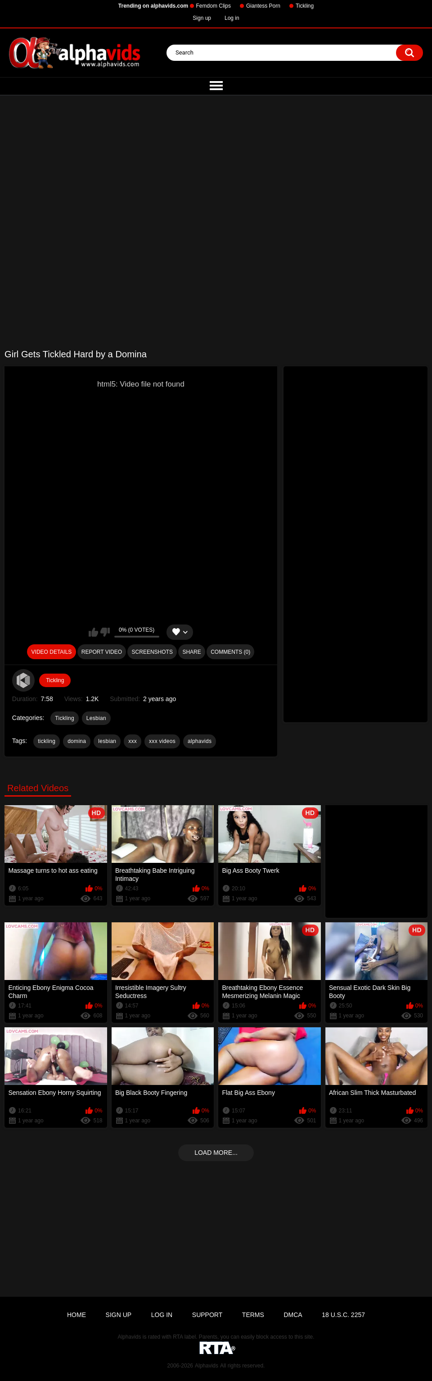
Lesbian (96, 718)
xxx (132, 741)
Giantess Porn (263, 6)
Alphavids (206, 1366)
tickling (46, 741)
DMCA (293, 1314)
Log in (232, 18)
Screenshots (152, 652)
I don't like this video (105, 632)
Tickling (305, 6)
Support (207, 1314)
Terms (253, 1314)
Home (76, 1314)
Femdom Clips (213, 6)
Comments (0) (230, 652)
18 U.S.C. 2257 (343, 1314)
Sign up (202, 18)
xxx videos (162, 741)
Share (191, 652)
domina (77, 741)
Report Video (101, 652)
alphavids (200, 741)
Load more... (216, 1152)
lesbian (107, 741)
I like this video (93, 632)
